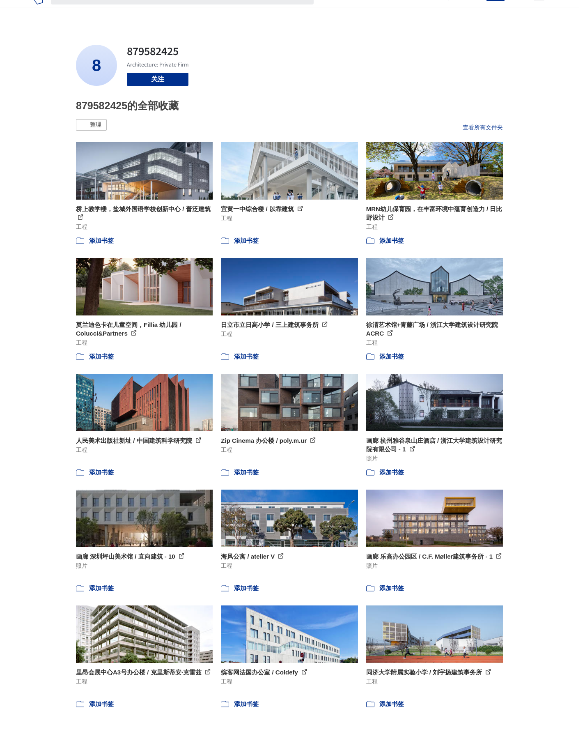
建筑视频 (427, 11)
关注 (157, 79)
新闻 (367, 11)
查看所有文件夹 (483, 127)
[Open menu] (539, 11)
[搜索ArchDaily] (189, 11)
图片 (348, 11)
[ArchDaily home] (38, 11)
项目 (328, 11)
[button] (91, 125)
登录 (475, 11)
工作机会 (394, 11)
